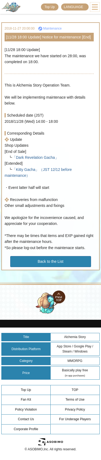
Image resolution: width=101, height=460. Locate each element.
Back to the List (51, 261)
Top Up (49, 7)
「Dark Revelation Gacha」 (35, 157)
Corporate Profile (26, 429)
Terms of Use (75, 399)
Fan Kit (26, 399)
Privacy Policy (75, 409)
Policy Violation (26, 409)
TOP (75, 390)
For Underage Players (75, 419)
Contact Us (26, 419)
